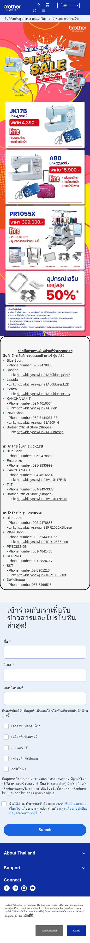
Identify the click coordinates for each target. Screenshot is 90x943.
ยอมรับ (76, 930)
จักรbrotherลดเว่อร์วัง (66, 19)
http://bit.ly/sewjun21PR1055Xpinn (42, 542)
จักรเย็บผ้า (18, 769)
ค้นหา (34, 10)
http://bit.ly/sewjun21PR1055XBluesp (44, 527)
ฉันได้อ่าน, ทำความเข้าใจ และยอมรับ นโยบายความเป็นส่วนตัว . (48, 808)
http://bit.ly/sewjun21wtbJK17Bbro (42, 499)
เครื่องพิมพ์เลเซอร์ (24, 737)
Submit (44, 830)
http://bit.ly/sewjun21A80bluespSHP (43, 375)
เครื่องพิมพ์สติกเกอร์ (25, 758)
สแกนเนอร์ (19, 748)
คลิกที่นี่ (28, 915)
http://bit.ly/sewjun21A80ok (37, 408)
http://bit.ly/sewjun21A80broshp (40, 432)
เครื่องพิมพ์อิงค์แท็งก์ (25, 726)
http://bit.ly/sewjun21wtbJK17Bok (41, 480)
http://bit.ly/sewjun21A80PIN (38, 422)
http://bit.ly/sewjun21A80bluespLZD (43, 384)
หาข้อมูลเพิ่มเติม (49, 930)
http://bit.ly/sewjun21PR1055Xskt (41, 575)
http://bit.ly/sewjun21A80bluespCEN (43, 394)
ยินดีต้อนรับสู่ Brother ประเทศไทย (26, 19)
